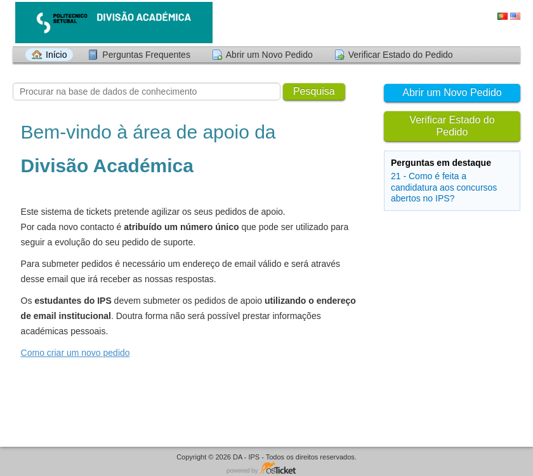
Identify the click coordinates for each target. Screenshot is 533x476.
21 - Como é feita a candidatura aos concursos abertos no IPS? (444, 187)
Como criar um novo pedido (75, 353)
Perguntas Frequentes (146, 55)
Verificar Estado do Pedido (400, 55)
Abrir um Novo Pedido (269, 55)
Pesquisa (314, 91)
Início (56, 55)
